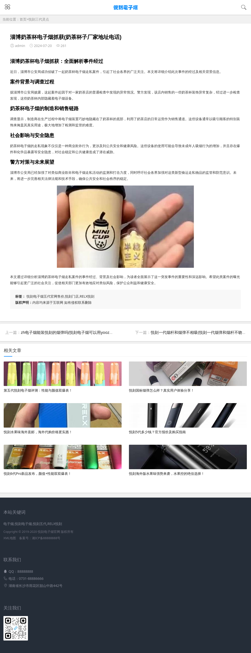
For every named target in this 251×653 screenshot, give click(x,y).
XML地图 (9, 538)
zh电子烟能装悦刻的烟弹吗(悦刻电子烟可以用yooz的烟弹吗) (73, 332)
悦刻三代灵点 (38, 19)
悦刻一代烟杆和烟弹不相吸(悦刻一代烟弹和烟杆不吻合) (199, 332)
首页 (23, 19)
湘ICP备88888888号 (46, 538)
